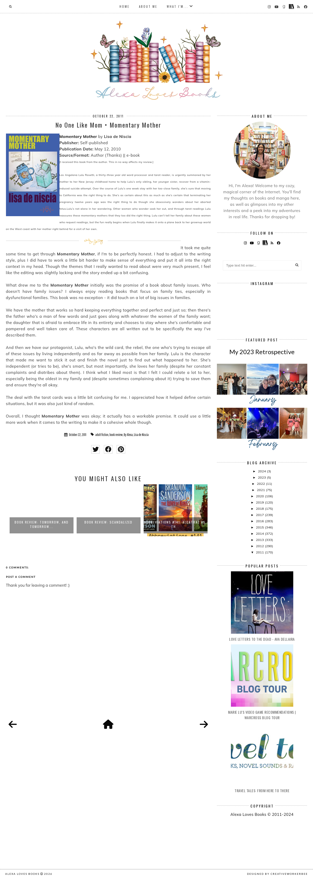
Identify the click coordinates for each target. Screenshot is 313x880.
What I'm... (177, 6)
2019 (260, 502)
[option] (41, 510)
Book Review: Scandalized (108, 522)
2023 (262, 477)
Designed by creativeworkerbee (277, 873)
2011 (260, 552)
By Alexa (128, 435)
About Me (148, 6)
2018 (260, 509)
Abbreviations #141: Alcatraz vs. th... (175, 524)
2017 (260, 515)
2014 (260, 533)
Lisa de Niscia (141, 435)
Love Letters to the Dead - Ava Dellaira (262, 639)
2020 (260, 496)
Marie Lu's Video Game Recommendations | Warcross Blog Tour (262, 714)
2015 (260, 527)
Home (124, 6)
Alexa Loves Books (22, 873)
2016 (260, 521)
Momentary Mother (78, 136)
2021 (261, 490)
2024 (262, 471)
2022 (261, 484)
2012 (260, 546)
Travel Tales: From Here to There (262, 790)
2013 (260, 540)
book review (116, 435)
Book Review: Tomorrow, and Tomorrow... (42, 524)
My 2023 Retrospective (262, 351)
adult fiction (101, 435)
